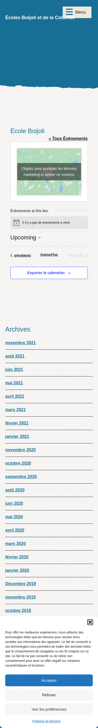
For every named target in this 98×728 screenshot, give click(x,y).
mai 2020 (14, 517)
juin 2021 (14, 369)
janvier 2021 (17, 436)
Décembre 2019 (20, 584)
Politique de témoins (46, 721)
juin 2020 (14, 503)
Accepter (49, 680)
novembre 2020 (20, 450)
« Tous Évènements (68, 138)
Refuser (49, 695)
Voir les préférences (49, 709)
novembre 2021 (20, 343)
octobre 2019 (18, 610)
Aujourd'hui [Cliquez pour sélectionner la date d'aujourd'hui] (49, 254)
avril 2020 (14, 530)
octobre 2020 (18, 463)
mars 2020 (15, 543)
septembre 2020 (21, 476)
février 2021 (16, 423)
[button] (90, 622)
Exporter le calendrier (46, 273)
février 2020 (16, 557)
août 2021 (15, 356)
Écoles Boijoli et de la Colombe (40, 17)
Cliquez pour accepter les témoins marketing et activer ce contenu (49, 171)
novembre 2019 (20, 597)
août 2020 (15, 490)
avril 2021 (14, 396)
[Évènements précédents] (20, 255)
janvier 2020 (17, 570)
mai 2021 (14, 383)
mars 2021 (15, 409)
